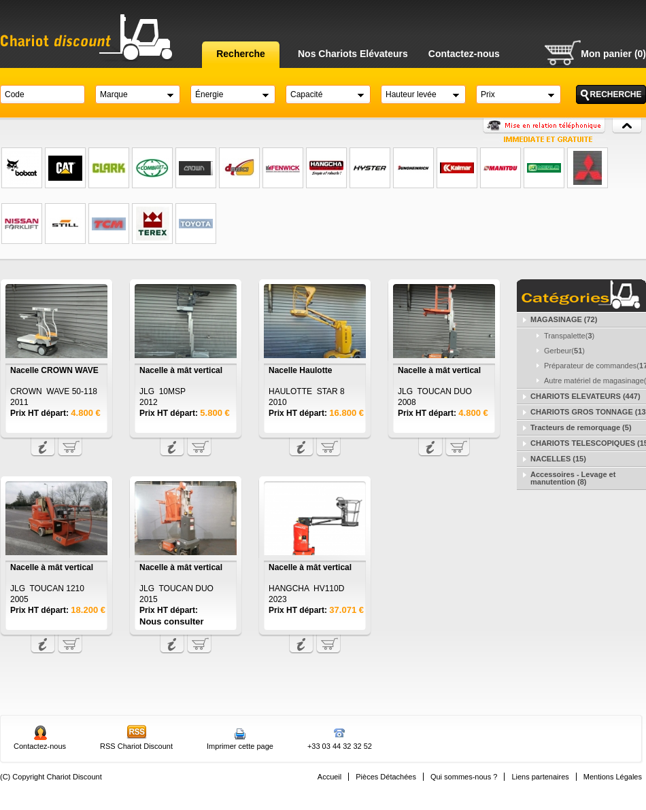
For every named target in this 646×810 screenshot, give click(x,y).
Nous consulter (171, 621)
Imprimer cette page (240, 746)
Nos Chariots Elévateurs (353, 53)
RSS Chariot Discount (136, 746)
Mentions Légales (612, 777)
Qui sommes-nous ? (463, 777)
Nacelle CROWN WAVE (54, 370)
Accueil (329, 777)
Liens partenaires (539, 777)
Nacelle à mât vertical (180, 370)
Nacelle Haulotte (300, 370)
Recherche (240, 53)
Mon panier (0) (613, 53)
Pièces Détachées (386, 777)
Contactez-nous (464, 53)
